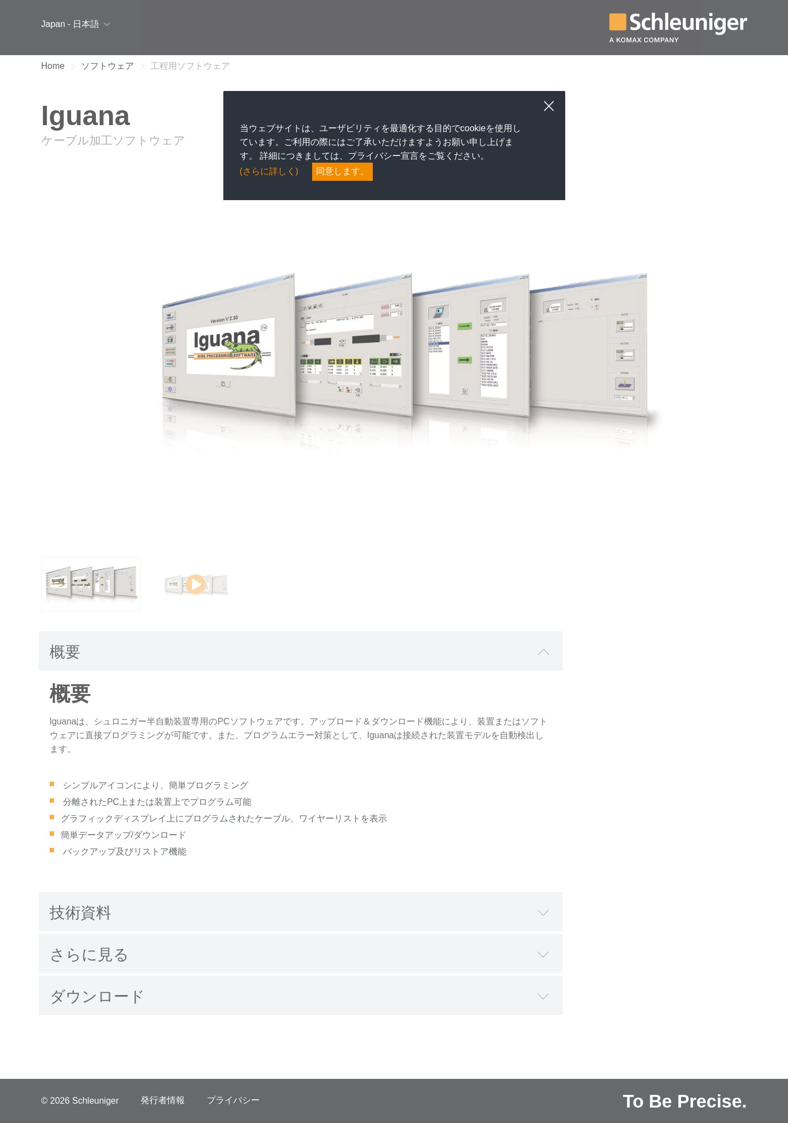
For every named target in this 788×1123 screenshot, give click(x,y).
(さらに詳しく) (269, 171)
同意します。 (342, 171)
